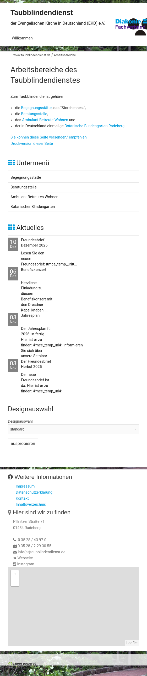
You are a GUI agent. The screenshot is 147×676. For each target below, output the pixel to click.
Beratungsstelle (34, 114)
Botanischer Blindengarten (32, 206)
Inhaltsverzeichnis (31, 504)
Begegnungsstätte (36, 108)
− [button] (15, 582)
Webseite (25, 558)
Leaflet (132, 643)
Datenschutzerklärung (34, 492)
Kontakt (22, 498)
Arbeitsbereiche (65, 55)
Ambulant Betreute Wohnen (45, 120)
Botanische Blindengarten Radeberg (94, 126)
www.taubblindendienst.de (31, 55)
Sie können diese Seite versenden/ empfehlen (48, 137)
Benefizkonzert (33, 270)
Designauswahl (20, 421)
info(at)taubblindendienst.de (41, 552)
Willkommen (22, 38)
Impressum (25, 486)
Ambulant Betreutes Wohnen (34, 197)
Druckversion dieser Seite (31, 143)
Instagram (25, 564)
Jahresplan (30, 315)
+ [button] (15, 574)
